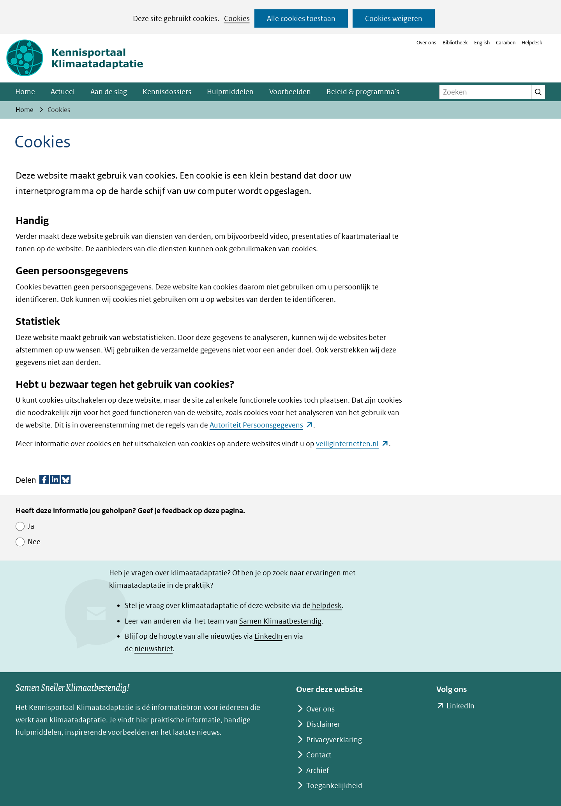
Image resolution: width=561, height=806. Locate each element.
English (482, 42)
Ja (31, 526)
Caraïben (505, 42)
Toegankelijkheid (334, 785)
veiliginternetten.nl (352, 443)
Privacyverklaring (334, 739)
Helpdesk (532, 42)
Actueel (63, 91)
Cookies (237, 18)
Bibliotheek (455, 42)
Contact (319, 754)
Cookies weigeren (393, 18)
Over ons (426, 42)
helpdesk (326, 605)
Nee (34, 541)
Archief (317, 770)
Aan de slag (108, 91)
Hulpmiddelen (230, 91)
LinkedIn (268, 636)
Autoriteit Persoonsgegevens (261, 425)
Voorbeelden (290, 91)
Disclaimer (323, 724)
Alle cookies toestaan (301, 18)
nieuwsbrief (153, 648)
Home (25, 91)
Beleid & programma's (362, 91)
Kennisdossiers (167, 91)
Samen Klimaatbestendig (280, 621)
